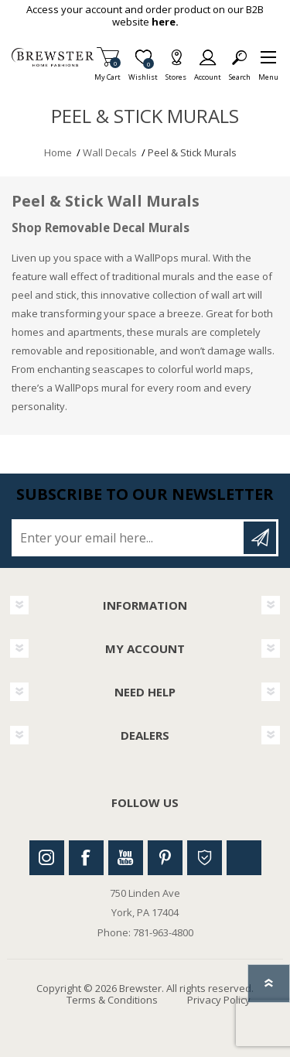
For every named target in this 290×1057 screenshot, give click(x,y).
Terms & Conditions (112, 1000)
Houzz (204, 857)
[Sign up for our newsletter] (129, 538)
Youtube (125, 857)
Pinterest (165, 857)
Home (58, 152)
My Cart (107, 72)
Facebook (86, 857)
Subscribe (260, 538)
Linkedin (244, 857)
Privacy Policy (219, 1000)
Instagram (46, 857)
